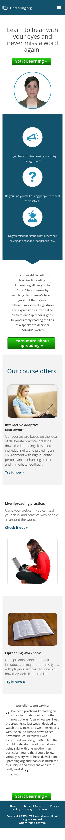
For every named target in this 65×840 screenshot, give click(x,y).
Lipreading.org (17, 8)
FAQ (29, 809)
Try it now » (14, 472)
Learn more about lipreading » (31, 343)
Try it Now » (15, 682)
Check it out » (16, 527)
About (13, 806)
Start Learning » (31, 61)
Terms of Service (33, 806)
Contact (43, 809)
